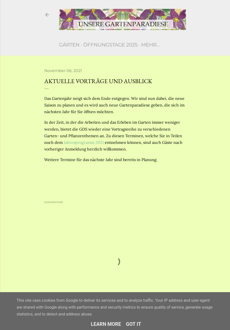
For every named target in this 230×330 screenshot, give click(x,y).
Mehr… (150, 45)
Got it (133, 324)
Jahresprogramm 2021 (84, 142)
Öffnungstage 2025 (110, 45)
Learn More (106, 324)
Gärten (69, 45)
